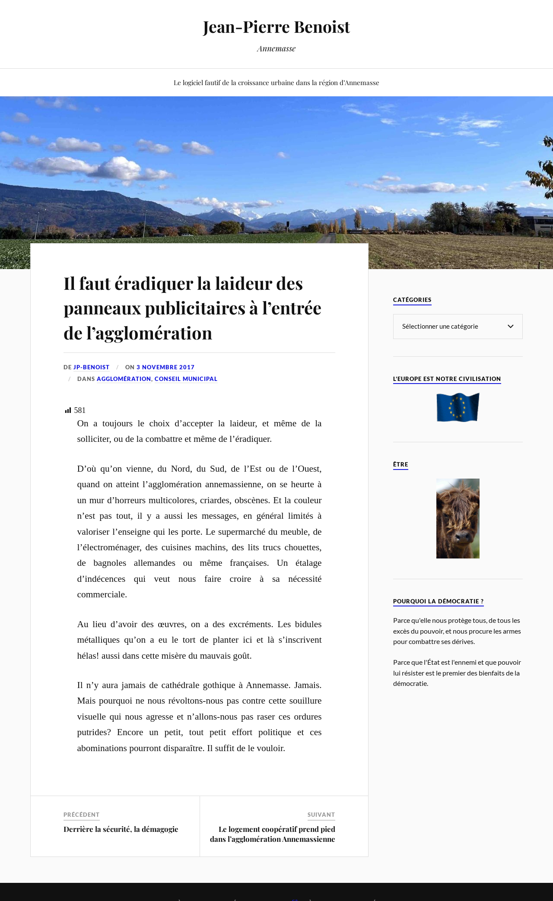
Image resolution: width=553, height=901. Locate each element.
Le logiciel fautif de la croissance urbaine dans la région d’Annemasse (276, 82)
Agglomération (124, 378)
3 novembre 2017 (166, 367)
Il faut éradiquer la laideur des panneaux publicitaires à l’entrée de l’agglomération (196, 306)
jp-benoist (91, 367)
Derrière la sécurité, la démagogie (121, 829)
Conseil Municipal (186, 378)
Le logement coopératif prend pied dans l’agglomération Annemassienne (272, 833)
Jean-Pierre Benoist (276, 26)
